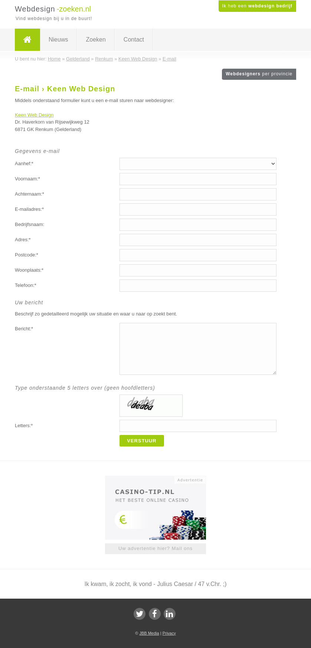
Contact (134, 39)
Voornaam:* (27, 178)
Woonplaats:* (29, 270)
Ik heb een (257, 6)
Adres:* (23, 239)
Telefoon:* (25, 285)
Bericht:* (24, 328)
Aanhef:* (24, 163)
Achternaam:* (29, 194)
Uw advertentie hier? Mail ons (155, 548)
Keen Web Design (34, 115)
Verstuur (142, 441)
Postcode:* (26, 255)
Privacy (169, 633)
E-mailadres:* (29, 209)
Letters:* (24, 425)
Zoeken (95, 39)
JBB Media (149, 633)
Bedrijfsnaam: (29, 224)
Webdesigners (259, 73)
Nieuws (58, 39)
